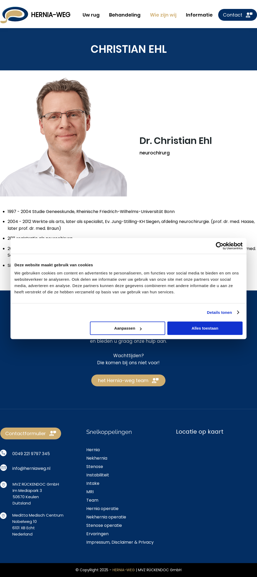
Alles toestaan (205, 328)
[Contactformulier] (30, 433)
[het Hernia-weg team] (128, 380)
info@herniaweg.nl (31, 468)
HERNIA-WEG (50, 15)
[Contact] (237, 15)
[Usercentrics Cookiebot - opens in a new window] (220, 246)
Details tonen (219, 312)
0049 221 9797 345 (31, 454)
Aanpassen (128, 328)
